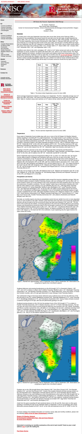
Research (3, 64)
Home (2, 20)
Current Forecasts (6, 27)
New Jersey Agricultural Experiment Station (7, 90)
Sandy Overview (5, 50)
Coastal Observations (7, 44)
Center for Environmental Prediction (6, 102)
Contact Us (4, 73)
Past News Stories (22, 431)
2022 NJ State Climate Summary (6, 55)
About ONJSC (5, 63)
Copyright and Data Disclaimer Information (6, 78)
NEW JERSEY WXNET (23, 1)
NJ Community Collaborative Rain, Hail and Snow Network (35, 418)
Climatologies (5, 30)
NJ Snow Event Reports (24, 419)
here (23, 426)
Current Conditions (6, 26)
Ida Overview (5, 48)
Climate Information (6, 29)
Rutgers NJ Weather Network (26, 416)
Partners (3, 69)
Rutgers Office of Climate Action (7, 111)
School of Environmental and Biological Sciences (7, 96)
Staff (2, 66)
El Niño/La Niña (5, 45)
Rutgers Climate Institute (7, 107)
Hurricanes (4, 47)
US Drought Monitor (66, 55)
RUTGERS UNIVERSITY (8, 1)
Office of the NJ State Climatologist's (36, 413)
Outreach (3, 61)
